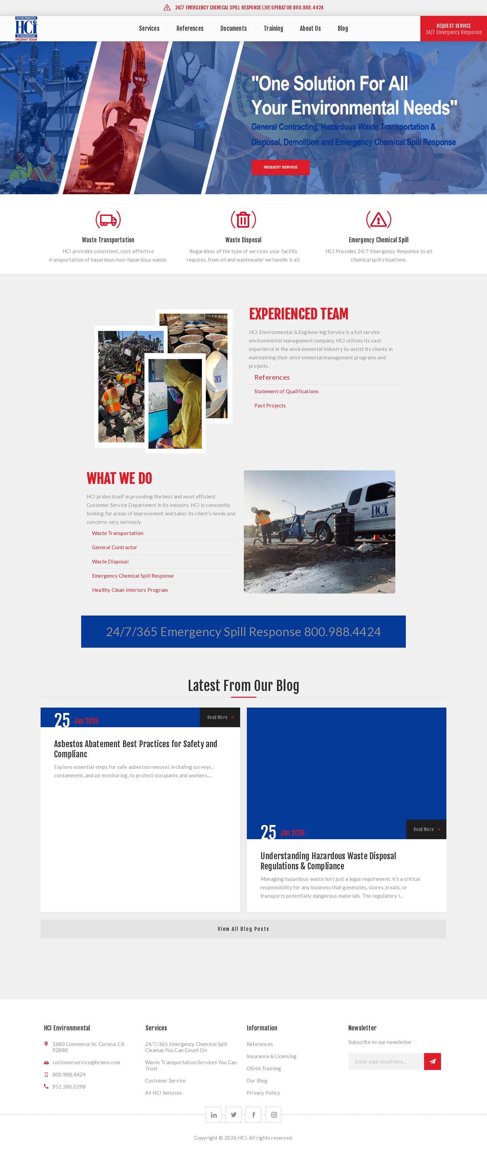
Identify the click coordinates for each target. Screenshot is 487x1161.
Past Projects (270, 405)
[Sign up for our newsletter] (386, 1061)
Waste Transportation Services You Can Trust (191, 1065)
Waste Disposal (110, 561)
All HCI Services (163, 1093)
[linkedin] (214, 1115)
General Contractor (115, 547)
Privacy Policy (263, 1093)
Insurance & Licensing (272, 1056)
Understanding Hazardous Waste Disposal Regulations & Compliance (328, 861)
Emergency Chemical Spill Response (133, 576)
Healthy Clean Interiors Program (130, 590)
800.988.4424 (69, 1074)
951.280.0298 (69, 1087)
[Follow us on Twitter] (233, 1115)
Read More (217, 717)
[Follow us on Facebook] (253, 1115)
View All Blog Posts (244, 929)
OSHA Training (264, 1068)
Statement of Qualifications (286, 391)
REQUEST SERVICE (453, 29)
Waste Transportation (117, 533)
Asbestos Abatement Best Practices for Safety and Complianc (136, 749)
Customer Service (165, 1080)
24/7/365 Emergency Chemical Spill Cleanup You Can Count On (186, 1047)
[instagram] (273, 1115)
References (272, 377)
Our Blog (257, 1080)
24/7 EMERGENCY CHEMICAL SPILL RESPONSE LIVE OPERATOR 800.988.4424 (243, 7)
